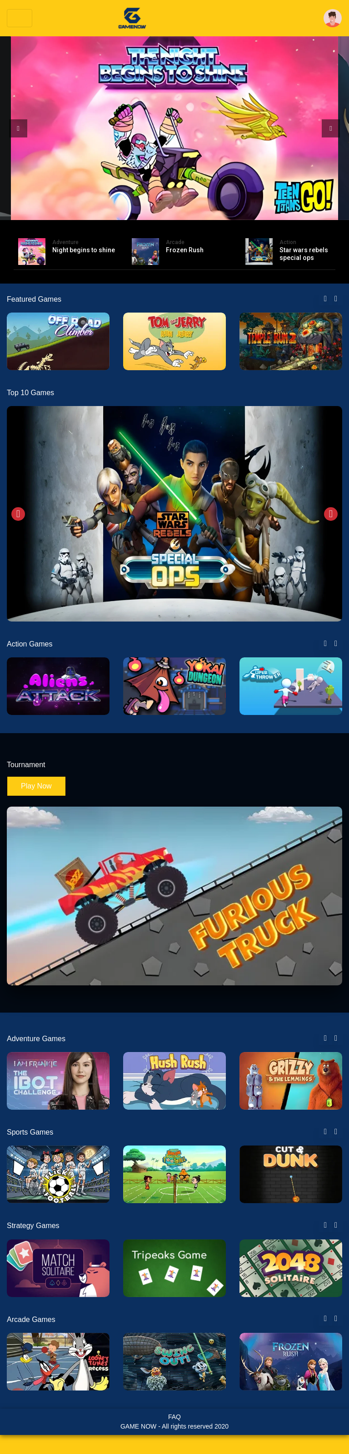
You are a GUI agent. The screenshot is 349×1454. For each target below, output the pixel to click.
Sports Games (30, 1132)
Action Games (29, 644)
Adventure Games (36, 1039)
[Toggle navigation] (19, 18)
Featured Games (34, 299)
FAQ (174, 1416)
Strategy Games (33, 1225)
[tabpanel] (58, 341)
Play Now (36, 786)
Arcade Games (31, 1319)
